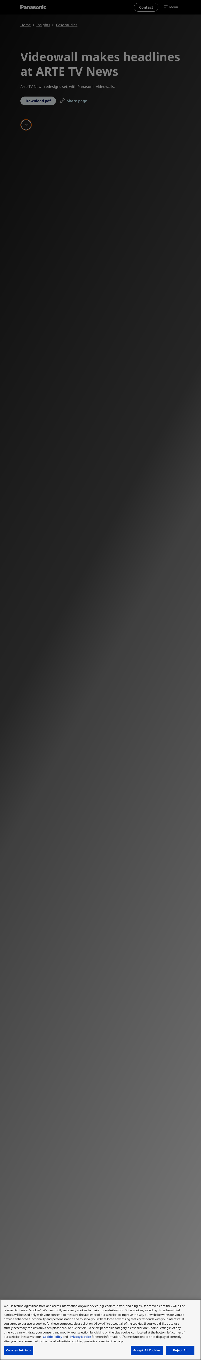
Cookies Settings (18, 1350)
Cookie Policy (52, 1337)
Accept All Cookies (147, 1350)
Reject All (180, 1350)
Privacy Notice (80, 1337)
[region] (100, 1329)
